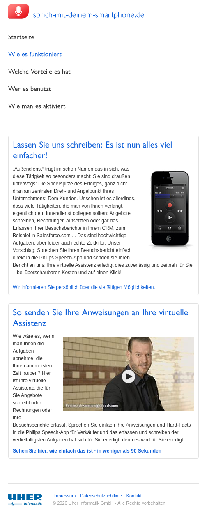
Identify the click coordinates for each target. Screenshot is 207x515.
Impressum (64, 495)
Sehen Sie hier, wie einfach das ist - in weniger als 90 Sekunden (87, 451)
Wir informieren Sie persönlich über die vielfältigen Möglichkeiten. (84, 287)
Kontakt (134, 495)
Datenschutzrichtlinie (101, 495)
